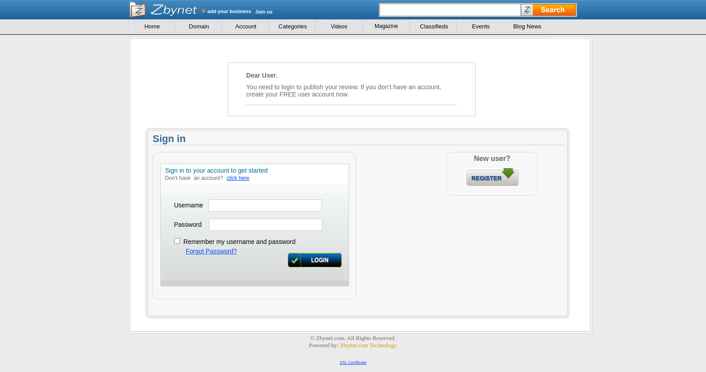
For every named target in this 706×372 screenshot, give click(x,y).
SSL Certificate (353, 362)
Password (188, 224)
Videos (339, 26)
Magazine (386, 26)
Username (189, 205)
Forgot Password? (211, 251)
